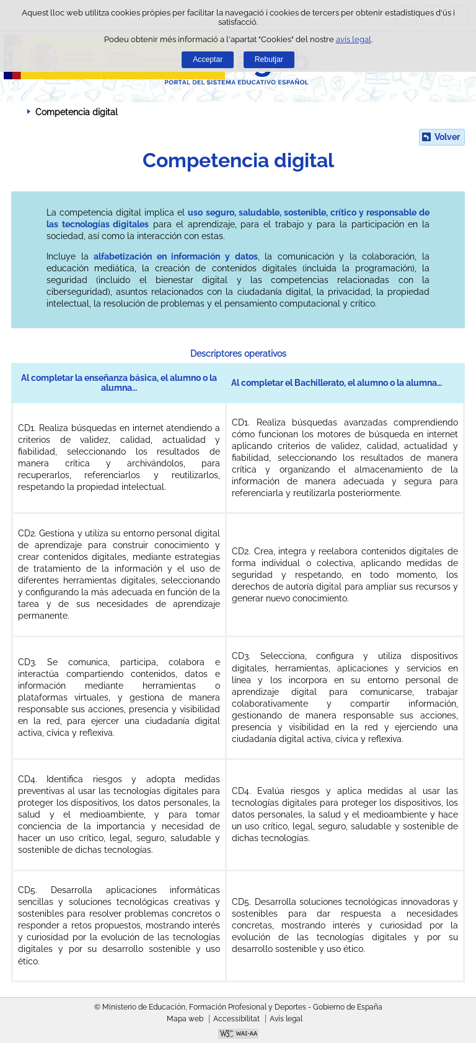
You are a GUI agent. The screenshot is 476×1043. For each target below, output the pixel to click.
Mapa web (185, 1019)
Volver (447, 137)
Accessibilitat (236, 1019)
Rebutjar (269, 59)
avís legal (353, 39)
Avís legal (286, 1019)
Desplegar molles (15, 111)
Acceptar (208, 59)
